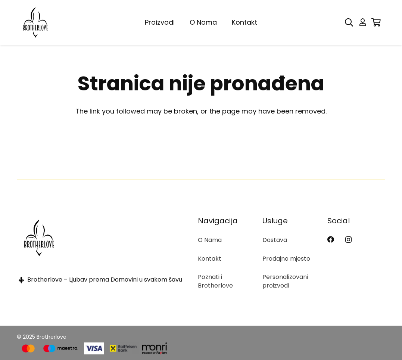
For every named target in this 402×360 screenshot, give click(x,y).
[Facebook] (330, 239)
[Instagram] (348, 239)
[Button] (362, 22)
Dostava (274, 240)
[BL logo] (35, 22)
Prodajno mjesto (286, 258)
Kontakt (209, 258)
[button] (349, 22)
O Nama (210, 240)
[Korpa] (376, 22)
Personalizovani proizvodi (285, 281)
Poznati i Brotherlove (215, 281)
